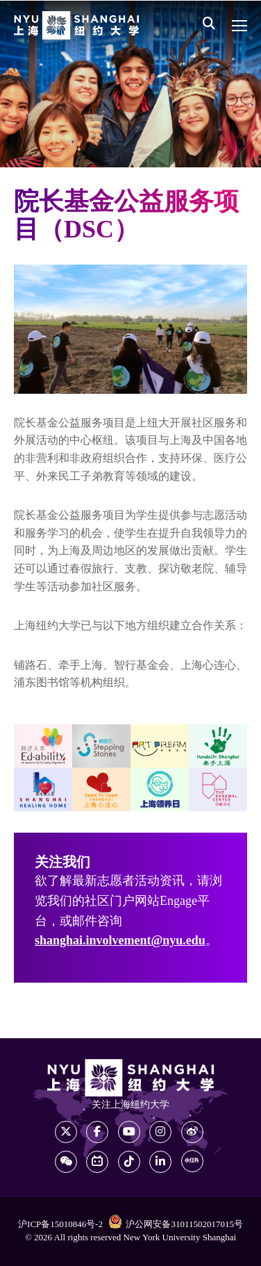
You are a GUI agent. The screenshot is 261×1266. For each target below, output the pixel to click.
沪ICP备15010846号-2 (60, 1224)
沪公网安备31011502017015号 (175, 1223)
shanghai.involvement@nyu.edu (120, 940)
